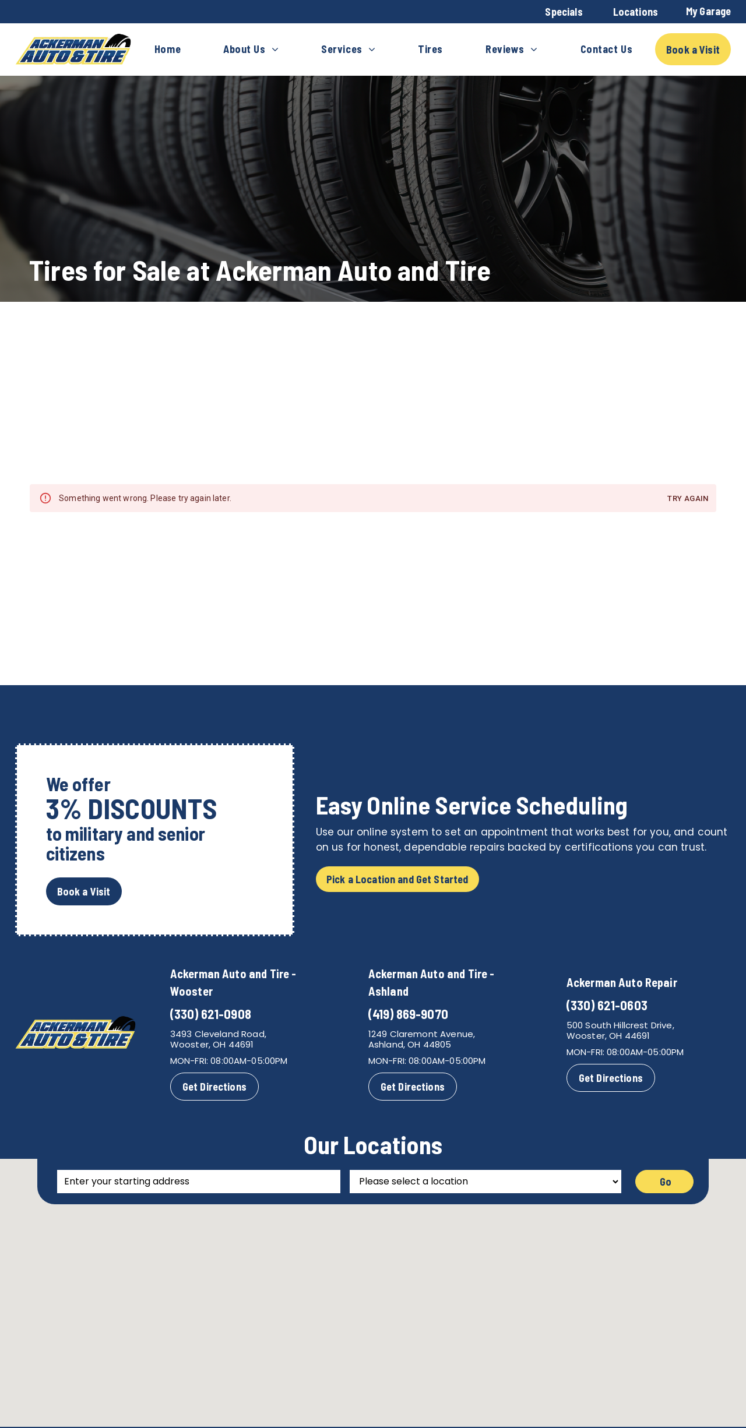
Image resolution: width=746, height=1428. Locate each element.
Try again (688, 499)
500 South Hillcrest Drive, (620, 1025)
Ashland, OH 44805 (410, 1044)
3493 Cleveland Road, (218, 1034)
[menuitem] (167, 49)
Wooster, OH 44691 (212, 1044)
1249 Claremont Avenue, (421, 1034)
